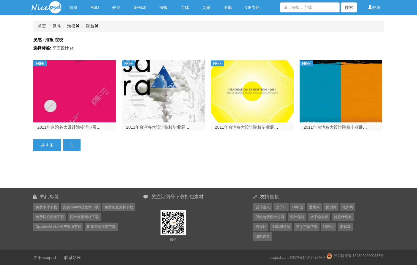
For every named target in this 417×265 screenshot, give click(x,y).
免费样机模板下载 (50, 217)
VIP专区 (252, 7)
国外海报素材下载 (84, 217)
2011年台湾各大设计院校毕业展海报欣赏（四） (81, 127)
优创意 (331, 207)
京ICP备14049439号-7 (307, 258)
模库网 (347, 207)
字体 (185, 7)
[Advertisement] (179, 173)
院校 (92, 26)
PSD (95, 7)
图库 (228, 7)
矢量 (116, 7)
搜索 (349, 7)
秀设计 (261, 227)
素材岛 (345, 227)
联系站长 (72, 257)
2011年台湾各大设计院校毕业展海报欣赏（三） (170, 127)
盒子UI (281, 207)
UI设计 (328, 227)
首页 (73, 7)
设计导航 (297, 217)
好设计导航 (343, 217)
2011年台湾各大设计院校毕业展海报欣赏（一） (348, 127)
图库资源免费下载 (101, 227)
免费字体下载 (46, 207)
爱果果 (314, 207)
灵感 (206, 7)
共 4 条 (47, 145)
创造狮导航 (281, 227)
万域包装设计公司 (270, 217)
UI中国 (297, 207)
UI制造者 (263, 236)
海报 (163, 7)
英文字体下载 (306, 227)
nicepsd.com (279, 258)
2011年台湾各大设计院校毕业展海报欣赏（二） (259, 127)
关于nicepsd (44, 257)
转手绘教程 (319, 217)
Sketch (139, 7)
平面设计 (63, 48)
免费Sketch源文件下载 (81, 207)
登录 (374, 7)
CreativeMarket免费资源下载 (58, 227)
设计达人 (263, 207)
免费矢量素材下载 (119, 207)
